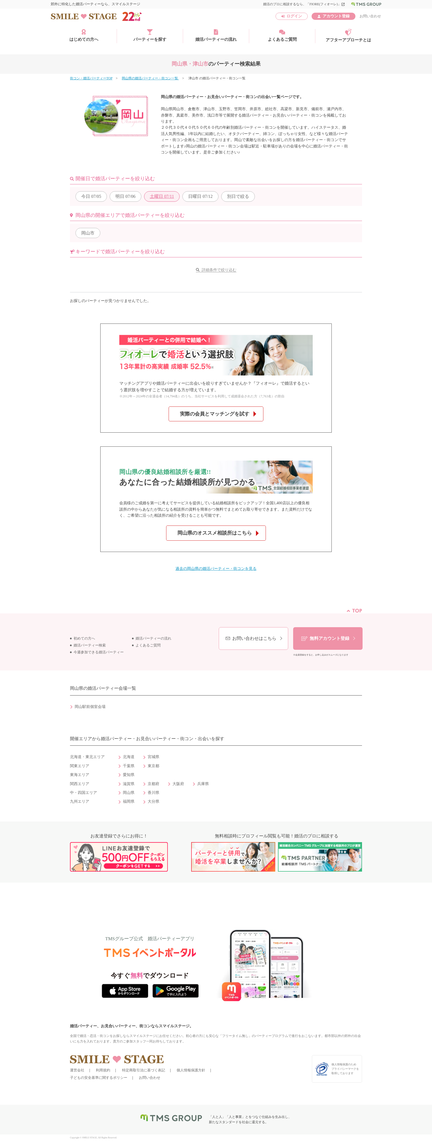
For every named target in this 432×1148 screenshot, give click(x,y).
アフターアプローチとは (348, 35)
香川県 (153, 793)
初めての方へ (84, 638)
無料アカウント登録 (329, 638)
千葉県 (128, 766)
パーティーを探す (149, 35)
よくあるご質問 (282, 35)
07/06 (125, 196)
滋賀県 (128, 784)
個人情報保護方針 (191, 1070)
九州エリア (79, 801)
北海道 (128, 757)
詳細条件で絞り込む (219, 270)
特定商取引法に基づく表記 (143, 1070)
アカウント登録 (336, 16)
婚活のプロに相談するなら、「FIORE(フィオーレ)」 (304, 4)
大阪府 (178, 784)
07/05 (91, 196)
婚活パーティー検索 (90, 645)
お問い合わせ (370, 16)
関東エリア (79, 766)
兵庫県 (203, 784)
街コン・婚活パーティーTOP (91, 78)
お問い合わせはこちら (254, 638)
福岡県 (128, 801)
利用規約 (103, 1070)
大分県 (153, 801)
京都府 (153, 784)
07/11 (162, 196)
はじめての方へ (83, 35)
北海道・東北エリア (87, 757)
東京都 (153, 766)
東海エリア (79, 775)
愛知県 (128, 775)
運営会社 (77, 1070)
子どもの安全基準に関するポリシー (98, 1078)
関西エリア (79, 784)
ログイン (294, 16)
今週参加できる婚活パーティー (99, 652)
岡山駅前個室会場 (90, 707)
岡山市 (87, 233)
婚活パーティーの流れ (216, 35)
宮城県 (153, 757)
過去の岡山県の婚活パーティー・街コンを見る (215, 569)
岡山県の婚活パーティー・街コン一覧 (150, 78)
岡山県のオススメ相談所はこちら (214, 533)
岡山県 (128, 793)
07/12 (200, 196)
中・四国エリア (83, 793)
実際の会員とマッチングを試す (214, 414)
